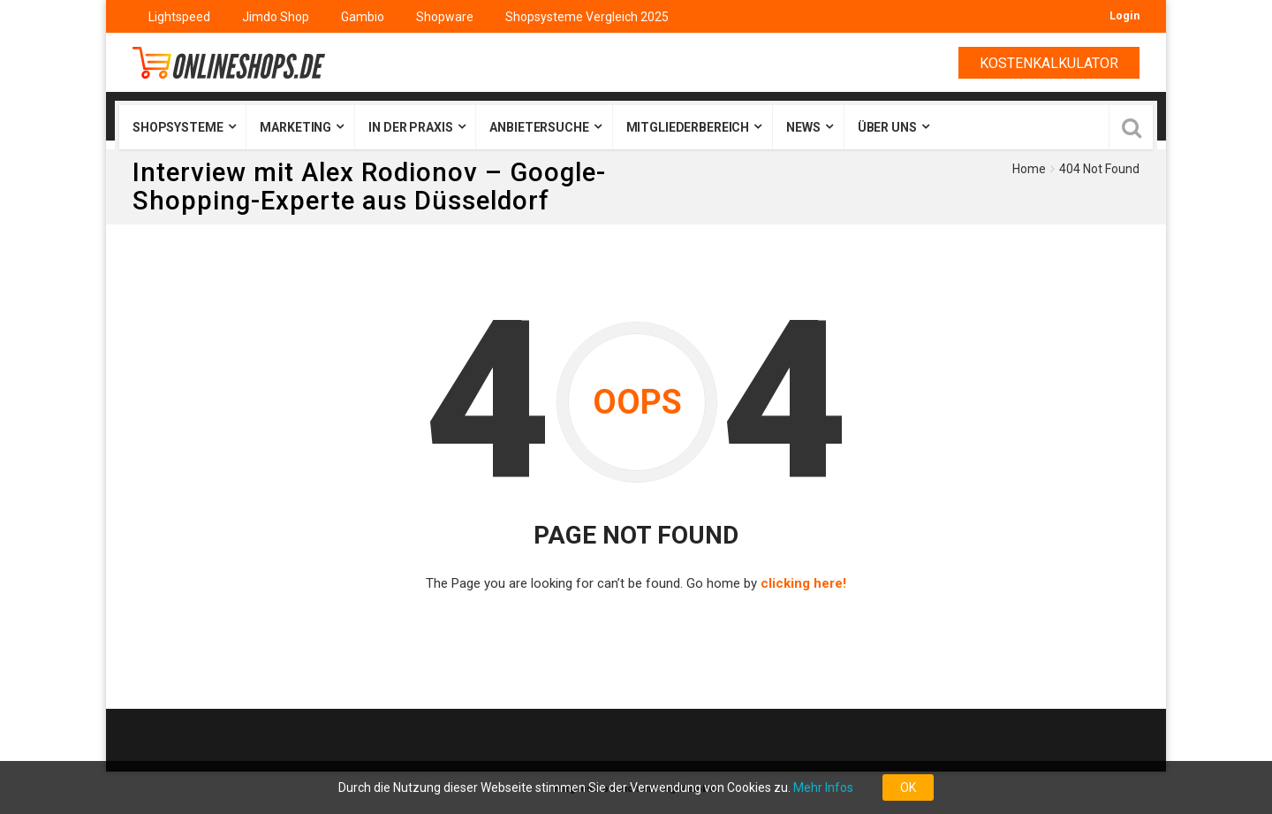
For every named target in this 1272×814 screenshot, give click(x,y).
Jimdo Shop (275, 17)
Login (1124, 15)
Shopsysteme (177, 127)
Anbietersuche (538, 127)
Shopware (444, 17)
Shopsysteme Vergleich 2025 (587, 17)
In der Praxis (410, 127)
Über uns (887, 127)
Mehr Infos (823, 787)
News (803, 127)
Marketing (295, 127)
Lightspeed (179, 17)
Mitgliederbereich (688, 127)
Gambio (362, 17)
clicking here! (803, 583)
